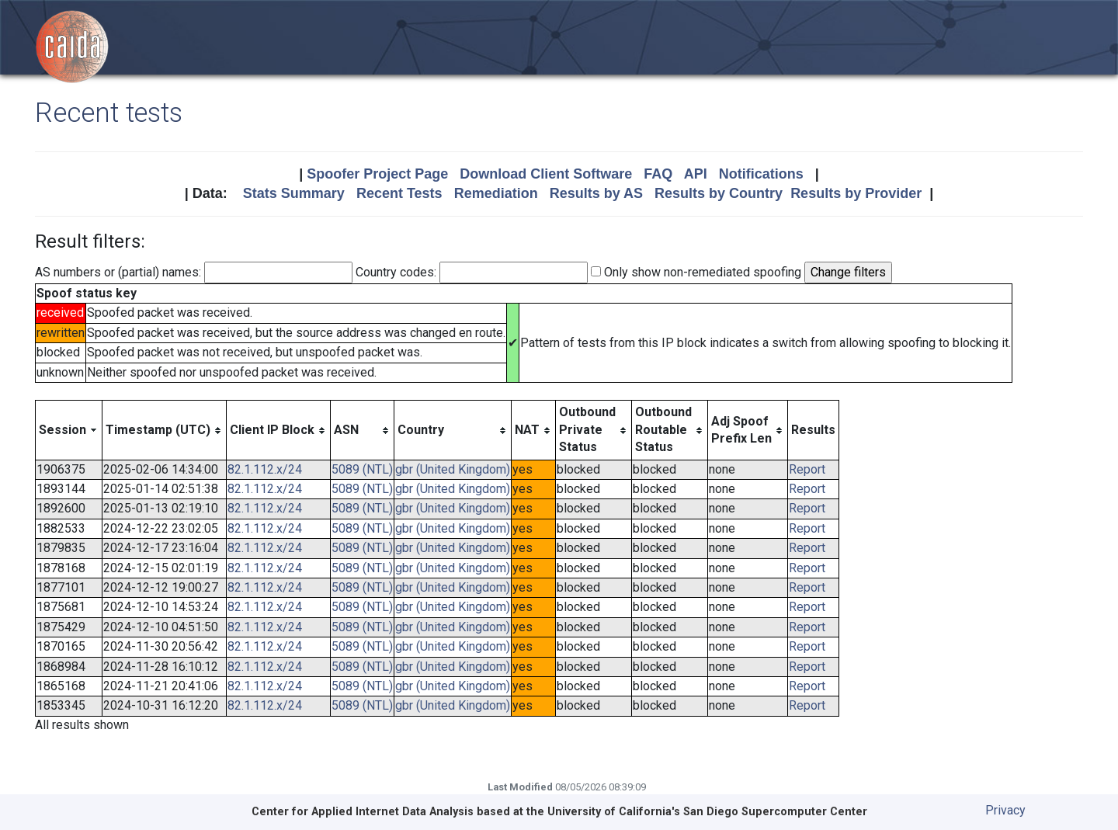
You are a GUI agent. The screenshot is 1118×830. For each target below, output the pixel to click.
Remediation (496, 193)
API (695, 174)
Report (807, 469)
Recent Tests (399, 193)
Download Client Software (546, 174)
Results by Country (718, 193)
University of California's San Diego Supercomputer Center (707, 811)
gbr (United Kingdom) (452, 469)
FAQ (658, 174)
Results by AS (596, 193)
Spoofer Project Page (377, 174)
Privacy (1005, 810)
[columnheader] (69, 430)
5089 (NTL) (362, 469)
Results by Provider (856, 193)
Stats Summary (294, 193)
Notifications (761, 174)
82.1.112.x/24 (264, 469)
